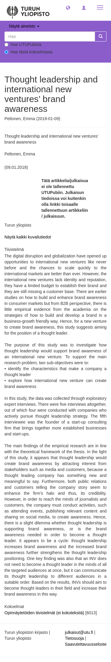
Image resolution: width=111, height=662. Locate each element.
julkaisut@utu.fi (79, 632)
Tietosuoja (74, 638)
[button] (68, 7)
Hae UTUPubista (22, 44)
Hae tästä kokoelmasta (28, 52)
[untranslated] (49, 36)
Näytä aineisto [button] (24, 26)
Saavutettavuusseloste (86, 644)
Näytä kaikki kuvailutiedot (27, 237)
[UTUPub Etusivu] (28, 10)
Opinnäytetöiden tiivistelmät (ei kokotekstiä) (44, 612)
